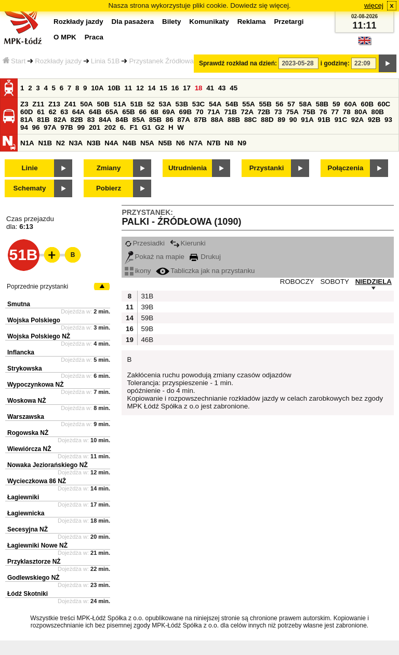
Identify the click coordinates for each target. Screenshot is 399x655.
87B (200, 120)
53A (164, 104)
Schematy (30, 188)
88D (267, 120)
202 (110, 127)
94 (24, 127)
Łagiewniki (23, 497)
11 (128, 88)
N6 (180, 143)
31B (146, 296)
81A (26, 120)
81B (43, 120)
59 (336, 104)
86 (170, 120)
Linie (29, 168)
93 (388, 120)
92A (357, 120)
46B (146, 340)
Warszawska (25, 416)
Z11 (38, 104)
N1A (27, 143)
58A (305, 104)
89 (281, 120)
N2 (60, 143)
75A (292, 112)
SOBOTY (334, 281)
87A (183, 120)
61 (41, 112)
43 (222, 88)
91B (323, 120)
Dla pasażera (133, 21)
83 (91, 120)
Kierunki (188, 243)
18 (199, 88)
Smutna (18, 304)
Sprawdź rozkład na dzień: (238, 63)
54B (231, 104)
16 (175, 88)
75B (309, 112)
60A (350, 104)
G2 (159, 127)
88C (250, 120)
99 (81, 127)
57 (291, 104)
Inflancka (20, 352)
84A (105, 120)
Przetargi (288, 21)
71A (213, 112)
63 (64, 112)
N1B (45, 143)
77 (335, 112)
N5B (165, 143)
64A (78, 112)
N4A (111, 143)
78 (347, 112)
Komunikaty (209, 21)
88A (217, 120)
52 (151, 104)
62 (53, 112)
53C (198, 104)
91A (307, 120)
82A (60, 120)
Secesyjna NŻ (27, 529)
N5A (147, 143)
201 (94, 127)
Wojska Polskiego (33, 320)
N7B (214, 143)
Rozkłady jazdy (58, 61)
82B (76, 120)
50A (86, 104)
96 (36, 127)
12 (140, 88)
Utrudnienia (187, 168)
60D (26, 112)
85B (155, 120)
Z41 (70, 104)
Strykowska (24, 368)
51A (120, 104)
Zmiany (109, 168)
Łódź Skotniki (27, 593)
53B (182, 104)
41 (210, 88)
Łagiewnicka (25, 513)
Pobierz (108, 188)
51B (136, 104)
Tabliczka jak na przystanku (205, 271)
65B (128, 112)
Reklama (251, 21)
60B (367, 104)
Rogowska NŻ (27, 432)
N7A (196, 143)
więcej (373, 5)
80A (360, 112)
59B (146, 318)
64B (95, 112)
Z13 (54, 104)
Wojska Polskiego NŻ (38, 336)
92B (374, 120)
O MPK (65, 37)
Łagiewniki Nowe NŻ (37, 545)
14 (152, 88)
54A (215, 104)
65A (111, 112)
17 (187, 88)
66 (143, 112)
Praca (94, 37)
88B (234, 120)
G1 (146, 127)
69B (185, 112)
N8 (228, 143)
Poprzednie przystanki (37, 286)
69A (168, 112)
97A (50, 127)
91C (341, 120)
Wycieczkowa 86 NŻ (36, 481)
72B (264, 112)
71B (230, 112)
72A (247, 112)
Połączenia (346, 168)
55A (248, 104)
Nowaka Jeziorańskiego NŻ (47, 465)
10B (114, 88)
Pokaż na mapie (154, 257)
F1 (134, 127)
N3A (76, 143)
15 (163, 88)
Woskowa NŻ (26, 400)
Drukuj (205, 257)
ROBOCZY (297, 281)
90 (293, 120)
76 (323, 112)
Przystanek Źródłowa (161, 61)
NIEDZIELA (373, 281)
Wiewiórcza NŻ (29, 449)
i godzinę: (335, 63)
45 (233, 88)
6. (123, 127)
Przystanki (266, 168)
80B (377, 112)
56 (280, 104)
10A (97, 88)
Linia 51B (105, 61)
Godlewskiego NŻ (33, 577)
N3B (94, 143)
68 (154, 112)
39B (146, 307)
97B (66, 127)
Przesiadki (144, 243)
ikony (138, 271)
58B (322, 104)
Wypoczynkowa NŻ (35, 384)
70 (200, 112)
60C (384, 104)
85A (138, 120)
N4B (130, 143)
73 (278, 112)
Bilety (171, 21)
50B (103, 104)
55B (265, 104)
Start (14, 61)
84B (121, 120)
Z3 (24, 104)
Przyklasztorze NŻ (34, 561)
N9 (241, 143)
